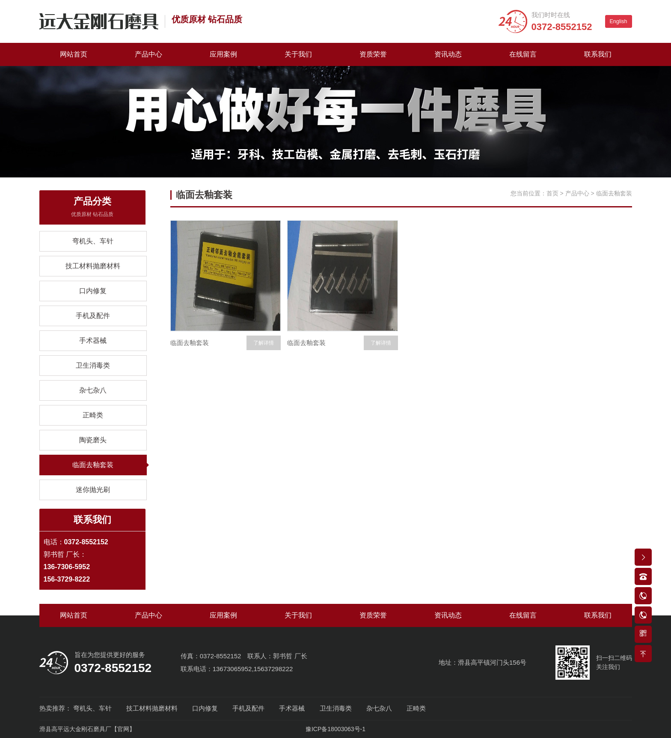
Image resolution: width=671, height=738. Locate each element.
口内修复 (93, 290)
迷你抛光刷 (93, 489)
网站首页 (73, 54)
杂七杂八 (93, 390)
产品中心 (148, 54)
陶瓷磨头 (93, 440)
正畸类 (93, 415)
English (618, 21)
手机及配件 (93, 315)
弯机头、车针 (92, 241)
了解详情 (263, 343)
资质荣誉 (373, 54)
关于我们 (298, 54)
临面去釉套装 (92, 464)
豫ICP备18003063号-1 (335, 729)
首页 (552, 193)
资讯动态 (448, 54)
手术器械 (93, 340)
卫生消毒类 (93, 365)
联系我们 (598, 54)
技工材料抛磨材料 (92, 266)
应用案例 (223, 54)
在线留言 (523, 54)
